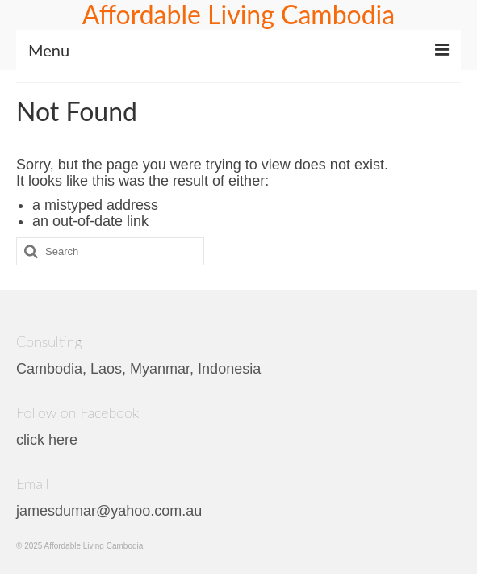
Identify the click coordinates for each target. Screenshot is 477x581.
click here (46, 440)
